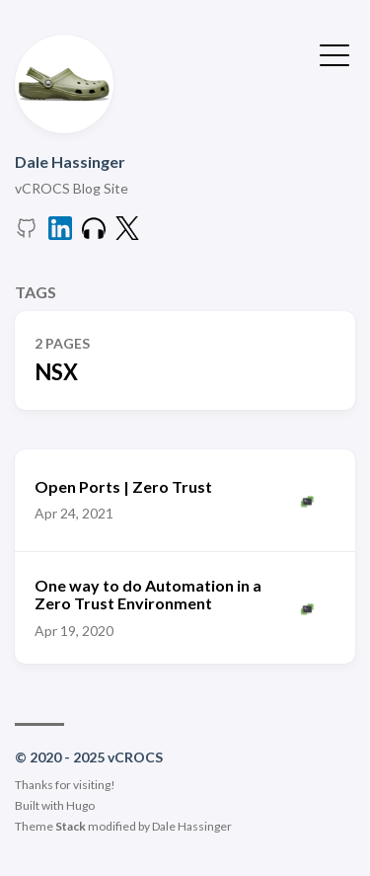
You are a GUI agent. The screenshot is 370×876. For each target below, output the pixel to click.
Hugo (80, 805)
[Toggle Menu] (334, 53)
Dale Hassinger (70, 161)
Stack (70, 826)
